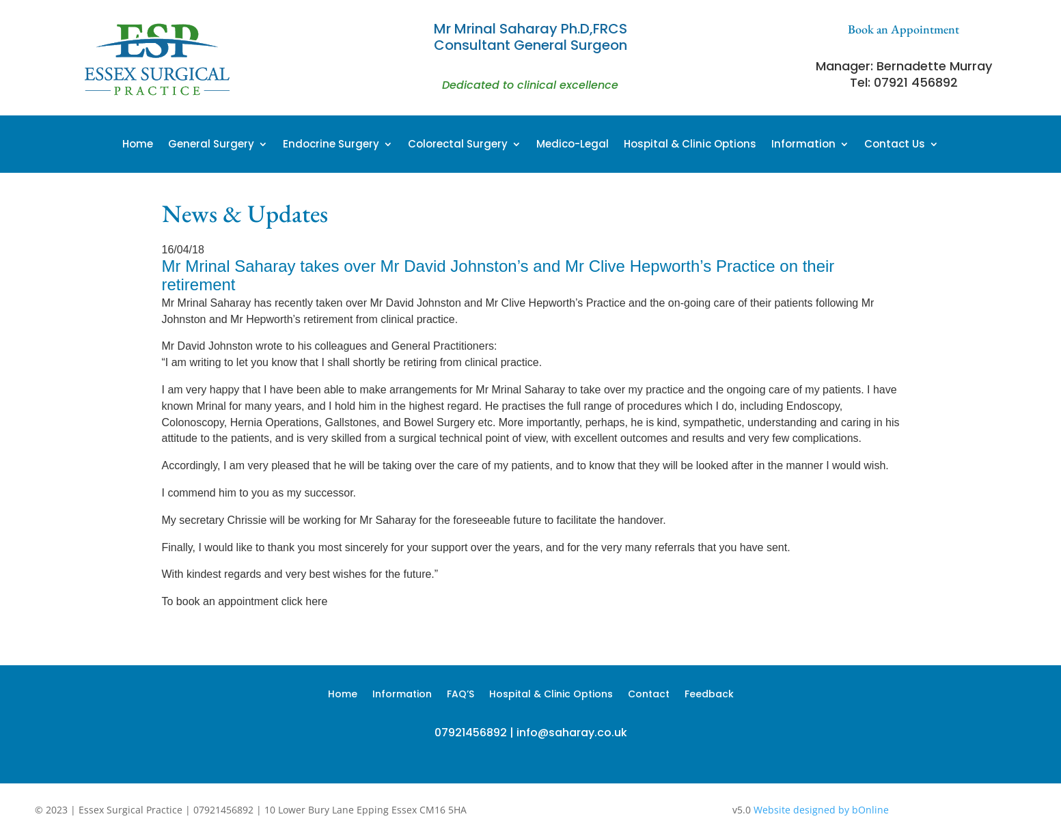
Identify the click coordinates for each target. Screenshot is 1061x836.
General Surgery (211, 145)
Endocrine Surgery (331, 145)
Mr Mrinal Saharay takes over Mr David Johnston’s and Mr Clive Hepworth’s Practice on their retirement (498, 275)
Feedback (709, 695)
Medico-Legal (572, 145)
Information (803, 145)
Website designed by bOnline (821, 809)
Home (137, 145)
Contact (649, 695)
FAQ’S (460, 695)
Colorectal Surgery (458, 145)
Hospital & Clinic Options (690, 145)
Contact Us (894, 145)
